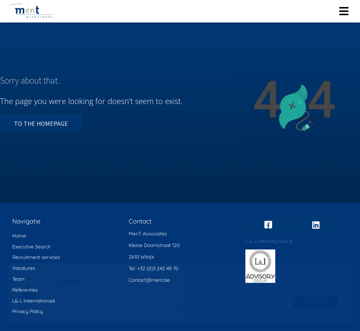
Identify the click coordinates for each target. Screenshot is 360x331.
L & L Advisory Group (268, 241)
